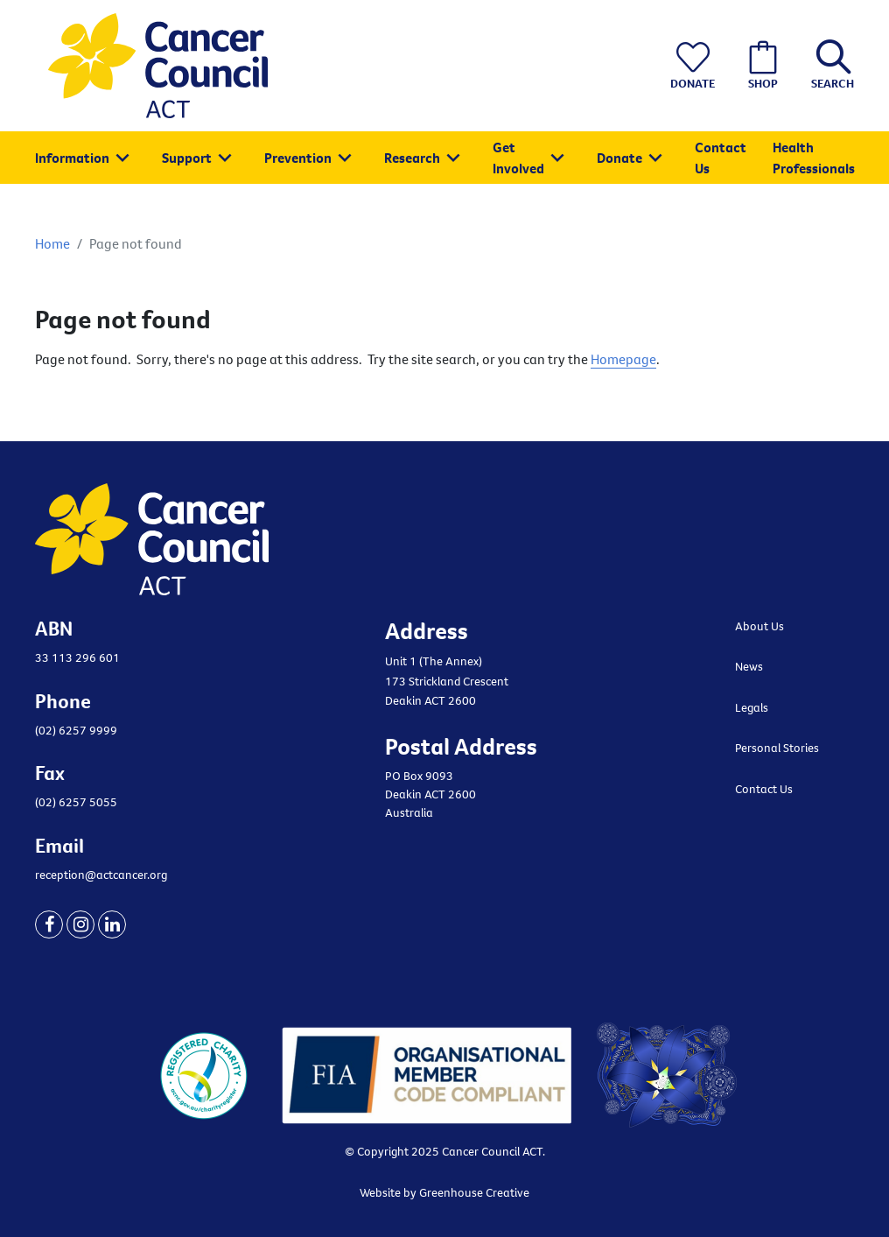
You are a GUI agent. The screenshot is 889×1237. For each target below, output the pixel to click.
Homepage (623, 359)
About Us (759, 626)
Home (52, 243)
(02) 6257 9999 (76, 730)
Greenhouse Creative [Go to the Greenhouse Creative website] (474, 1192)
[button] (828, 65)
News (749, 666)
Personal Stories (777, 748)
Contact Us (764, 789)
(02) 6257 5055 (76, 802)
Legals (751, 707)
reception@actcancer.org (101, 874)
